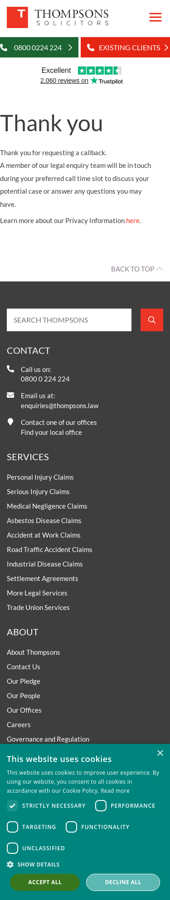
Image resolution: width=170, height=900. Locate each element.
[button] (85, 864)
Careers (19, 724)
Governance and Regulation (48, 739)
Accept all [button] (45, 882)
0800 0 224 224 (45, 379)
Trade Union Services (38, 607)
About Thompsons (33, 652)
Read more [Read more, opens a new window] (115, 791)
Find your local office (51, 432)
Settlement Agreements (42, 578)
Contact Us (23, 666)
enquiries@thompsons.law (59, 405)
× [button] (159, 753)
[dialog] (85, 822)
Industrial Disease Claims (45, 564)
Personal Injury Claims (40, 477)
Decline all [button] (123, 882)
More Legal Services (37, 593)
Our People (23, 695)
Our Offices (24, 710)
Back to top (132, 269)
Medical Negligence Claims (47, 506)
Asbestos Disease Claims (44, 520)
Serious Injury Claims (38, 491)
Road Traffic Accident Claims (49, 549)
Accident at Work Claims (44, 535)
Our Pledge (23, 681)
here (133, 220)
